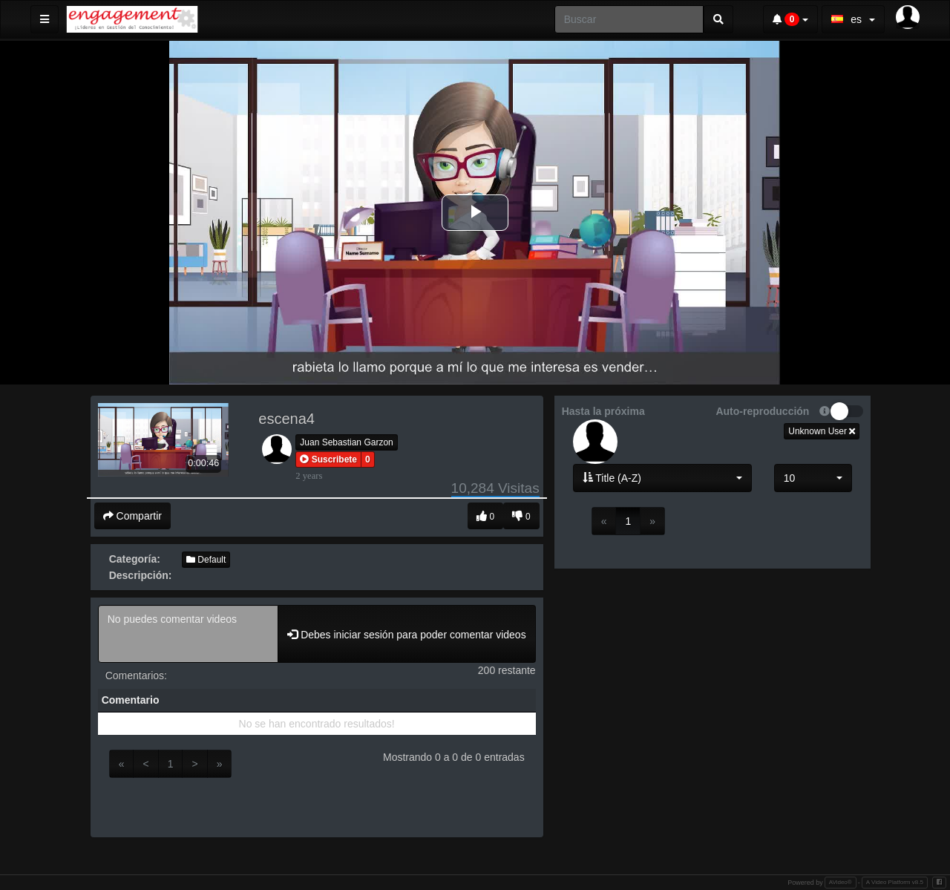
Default (206, 559)
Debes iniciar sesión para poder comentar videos (406, 635)
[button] (328, 459)
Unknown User (821, 431)
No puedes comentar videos (188, 634)
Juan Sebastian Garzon (346, 442)
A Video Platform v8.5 (894, 882)
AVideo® (840, 882)
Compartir (132, 516)
